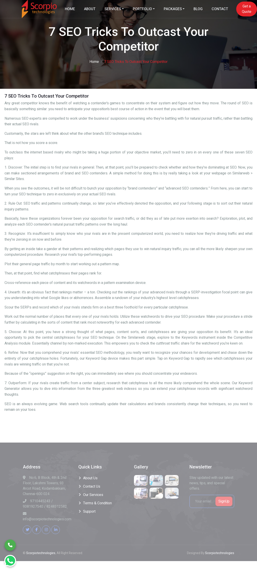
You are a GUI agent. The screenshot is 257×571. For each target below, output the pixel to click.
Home (94, 61)
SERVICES (113, 9)
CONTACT (220, 9)
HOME (70, 9)
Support (89, 511)
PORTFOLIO (142, 9)
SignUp (223, 501)
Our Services (93, 495)
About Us (90, 478)
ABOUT (90, 9)
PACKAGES (173, 9)
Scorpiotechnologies (40, 553)
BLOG (198, 9)
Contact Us (91, 486)
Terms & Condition (97, 503)
